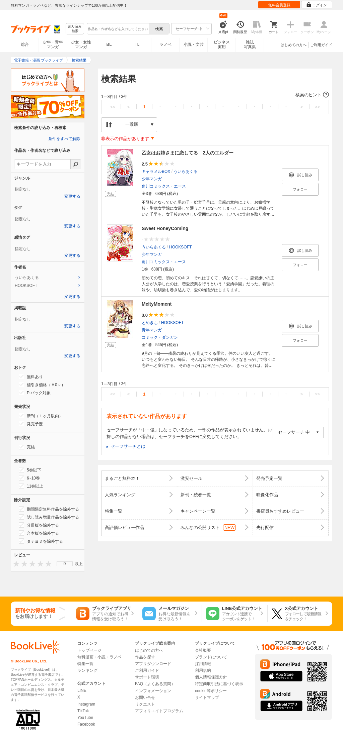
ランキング (87, 670)
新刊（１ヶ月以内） (41, 415)
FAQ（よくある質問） (155, 683)
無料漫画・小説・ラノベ (99, 657)
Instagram (86, 704)
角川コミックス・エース (164, 186)
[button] (215, 95)
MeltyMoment (157, 304)
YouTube (85, 717)
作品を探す (145, 657)
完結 (27, 446)
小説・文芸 (194, 44)
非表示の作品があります (125, 138)
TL (137, 44)
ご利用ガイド (321, 45)
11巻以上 (31, 486)
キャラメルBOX (156, 171)
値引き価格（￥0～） (42, 384)
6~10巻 (29, 478)
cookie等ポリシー (211, 690)
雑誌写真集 (250, 44)
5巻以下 (30, 469)
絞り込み (75, 28)
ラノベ (165, 44)
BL (109, 44)
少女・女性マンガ (81, 44)
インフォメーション (153, 690)
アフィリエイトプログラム (159, 711)
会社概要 (203, 650)
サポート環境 (147, 677)
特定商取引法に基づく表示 (219, 683)
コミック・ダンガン (160, 337)
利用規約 (203, 670)
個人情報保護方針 (211, 677)
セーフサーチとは (128, 446)
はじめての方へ (293, 45)
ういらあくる (186, 171)
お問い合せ (145, 697)
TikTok (83, 711)
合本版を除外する (39, 533)
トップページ (89, 650)
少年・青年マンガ (53, 44)
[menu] (65, 563)
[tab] (47, 278)
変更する (72, 196)
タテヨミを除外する (41, 541)
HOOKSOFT (180, 247)
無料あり (31, 376)
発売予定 (31, 423)
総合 (25, 44)
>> (317, 106)
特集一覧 (85, 663)
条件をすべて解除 (64, 138)
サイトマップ (207, 697)
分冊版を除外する (39, 525)
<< (112, 106)
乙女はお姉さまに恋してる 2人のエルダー (187, 152)
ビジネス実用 (222, 44)
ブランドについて (211, 657)
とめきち (150, 322)
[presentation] (14, 563)
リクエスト (145, 704)
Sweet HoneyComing (165, 228)
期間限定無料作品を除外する (49, 509)
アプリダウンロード (153, 663)
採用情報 (203, 663)
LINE (81, 690)
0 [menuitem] (65, 563)
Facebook (86, 724)
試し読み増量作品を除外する (49, 517)
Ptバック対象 (35, 392)
